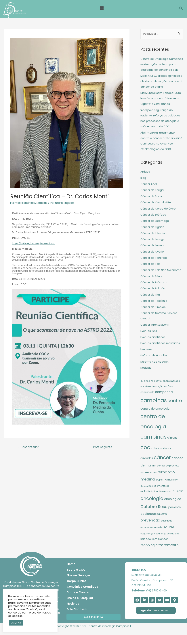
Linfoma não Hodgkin (154, 367)
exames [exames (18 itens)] (151, 478)
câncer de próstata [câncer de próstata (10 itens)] (168, 471)
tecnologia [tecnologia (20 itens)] (149, 551)
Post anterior (29, 447)
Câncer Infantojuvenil (154, 330)
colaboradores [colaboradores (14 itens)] (161, 454)
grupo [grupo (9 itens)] (159, 485)
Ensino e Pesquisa (80, 604)
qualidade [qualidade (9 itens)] (166, 526)
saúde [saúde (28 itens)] (168, 533)
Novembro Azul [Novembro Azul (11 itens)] (168, 497)
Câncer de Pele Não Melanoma (161, 276)
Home (71, 570)
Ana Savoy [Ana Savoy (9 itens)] (156, 386)
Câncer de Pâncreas (154, 263)
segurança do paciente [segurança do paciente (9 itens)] (166, 539)
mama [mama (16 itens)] (167, 485)
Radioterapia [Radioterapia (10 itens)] (148, 533)
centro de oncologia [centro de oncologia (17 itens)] (154, 414)
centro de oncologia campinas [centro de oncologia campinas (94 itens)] (153, 432)
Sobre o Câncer (78, 598)
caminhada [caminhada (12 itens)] (147, 398)
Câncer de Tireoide (153, 313)
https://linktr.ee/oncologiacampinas (33, 243)
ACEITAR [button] (16, 622)
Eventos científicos (23, 203)
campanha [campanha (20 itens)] (164, 398)
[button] (93, 623)
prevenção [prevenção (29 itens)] (150, 526)
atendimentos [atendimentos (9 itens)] (148, 392)
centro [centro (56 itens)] (174, 406)
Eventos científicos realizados (160, 349)
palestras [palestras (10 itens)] (162, 519)
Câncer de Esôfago (153, 220)
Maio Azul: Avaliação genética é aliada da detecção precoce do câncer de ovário (161, 87)
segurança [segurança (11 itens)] (147, 539)
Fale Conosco (77, 615)
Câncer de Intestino (154, 239)
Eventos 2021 (148, 337)
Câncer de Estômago (155, 226)
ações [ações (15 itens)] (168, 392)
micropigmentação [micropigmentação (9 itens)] (158, 491)
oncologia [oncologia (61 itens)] (151, 504)
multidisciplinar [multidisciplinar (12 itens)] (149, 497)
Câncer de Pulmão (153, 294)
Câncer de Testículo (154, 306)
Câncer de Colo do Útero (157, 208)
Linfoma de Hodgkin (153, 361)
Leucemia (147, 355)
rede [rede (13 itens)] (160, 533)
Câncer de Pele (150, 269)
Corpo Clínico (77, 587)
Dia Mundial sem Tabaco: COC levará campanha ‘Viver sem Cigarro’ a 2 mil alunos (161, 104)
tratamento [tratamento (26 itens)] (168, 550)
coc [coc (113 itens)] (145, 453)
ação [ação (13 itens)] (160, 392)
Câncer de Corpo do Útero (158, 214)
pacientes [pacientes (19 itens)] (148, 519)
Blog (143, 183)
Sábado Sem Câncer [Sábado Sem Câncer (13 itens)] (154, 545)
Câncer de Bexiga (152, 196)
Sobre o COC (76, 575)
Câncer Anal (148, 190)
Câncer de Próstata (154, 288)
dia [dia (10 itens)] (142, 478)
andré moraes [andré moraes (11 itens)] (171, 386)
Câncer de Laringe (152, 245)
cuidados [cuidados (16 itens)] (146, 464)
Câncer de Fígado (152, 233)
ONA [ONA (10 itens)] (180, 497)
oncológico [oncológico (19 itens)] (172, 505)
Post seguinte (104, 447)
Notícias (42, 203)
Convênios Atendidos (82, 592)
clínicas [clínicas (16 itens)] (172, 443)
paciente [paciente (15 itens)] (174, 513)
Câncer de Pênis (151, 282)
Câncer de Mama (152, 251)
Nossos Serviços (78, 581)
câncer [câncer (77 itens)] (162, 463)
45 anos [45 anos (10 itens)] (145, 386)
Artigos (145, 177)
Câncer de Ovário (152, 257)
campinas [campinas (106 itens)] (153, 406)
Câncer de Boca (151, 202)
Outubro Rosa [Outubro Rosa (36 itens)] (154, 512)
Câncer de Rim (150, 300)
